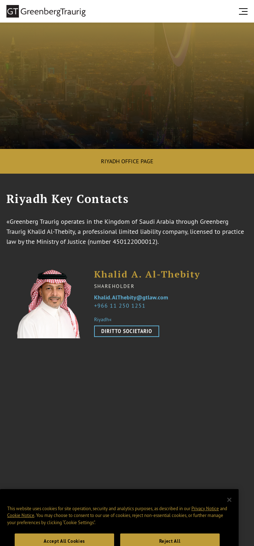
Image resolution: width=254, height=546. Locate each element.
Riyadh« (103, 322)
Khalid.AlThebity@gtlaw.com (131, 299)
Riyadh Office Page (127, 161)
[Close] (229, 504)
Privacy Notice (205, 513)
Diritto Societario (126, 333)
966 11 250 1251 (121, 307)
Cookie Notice (20, 519)
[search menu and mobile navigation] (245, 11)
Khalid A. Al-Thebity (147, 277)
